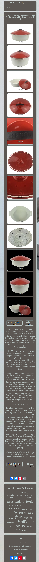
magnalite (19, 505)
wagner (28, 498)
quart (10, 526)
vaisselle (30, 527)
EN (18, 553)
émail (31, 522)
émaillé (22, 521)
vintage (25, 492)
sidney (24, 530)
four (18, 517)
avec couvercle (29, 505)
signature (24, 509)
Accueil (20, 538)
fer (15, 512)
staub (17, 529)
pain (10, 505)
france (22, 513)
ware (32, 495)
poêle (16, 498)
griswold (19, 495)
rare (21, 498)
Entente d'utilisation (20, 550)
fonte (29, 501)
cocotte (11, 488)
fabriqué (11, 518)
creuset (20, 526)
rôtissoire (28, 518)
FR (22, 553)
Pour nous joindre (20, 542)
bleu (30, 509)
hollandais (14, 508)
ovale (30, 512)
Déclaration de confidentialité (20, 546)
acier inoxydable (15, 493)
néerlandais (15, 501)
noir (11, 498)
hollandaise (11, 522)
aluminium (11, 495)
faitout (26, 495)
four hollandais (25, 488)
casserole (9, 513)
